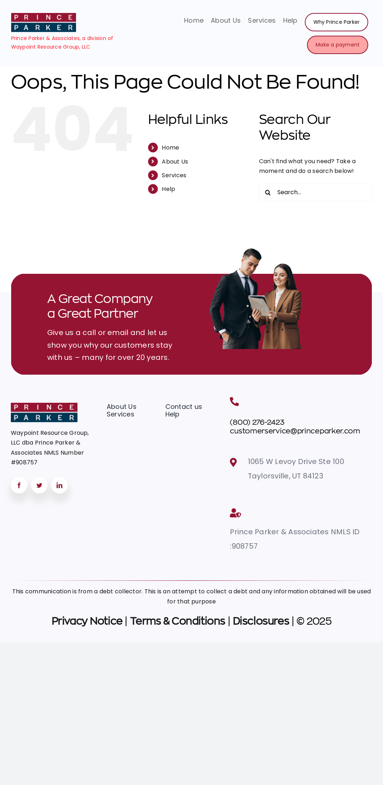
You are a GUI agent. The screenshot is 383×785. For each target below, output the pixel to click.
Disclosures (261, 621)
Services (174, 175)
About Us (175, 161)
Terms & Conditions (177, 621)
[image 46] (43, 16)
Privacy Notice (87, 621)
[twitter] (39, 485)
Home (170, 147)
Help (168, 189)
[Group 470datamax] (44, 405)
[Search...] (315, 192)
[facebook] (19, 485)
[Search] (268, 192)
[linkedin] (59, 485)
